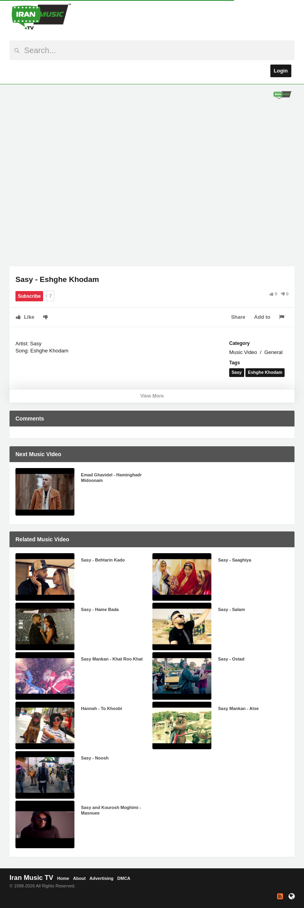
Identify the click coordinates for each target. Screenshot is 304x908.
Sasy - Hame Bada (100, 609)
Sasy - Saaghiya (234, 560)
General (273, 352)
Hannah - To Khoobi (101, 708)
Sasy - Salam (231, 609)
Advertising (101, 878)
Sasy (237, 372)
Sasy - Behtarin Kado (103, 560)
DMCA (123, 878)
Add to (262, 317)
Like (25, 317)
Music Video (243, 352)
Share (238, 317)
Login (281, 71)
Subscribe (29, 296)
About (79, 878)
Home (63, 878)
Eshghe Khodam (265, 372)
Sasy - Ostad (231, 659)
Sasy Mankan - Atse (238, 708)
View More (151, 396)
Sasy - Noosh (95, 758)
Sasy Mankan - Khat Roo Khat (112, 659)
